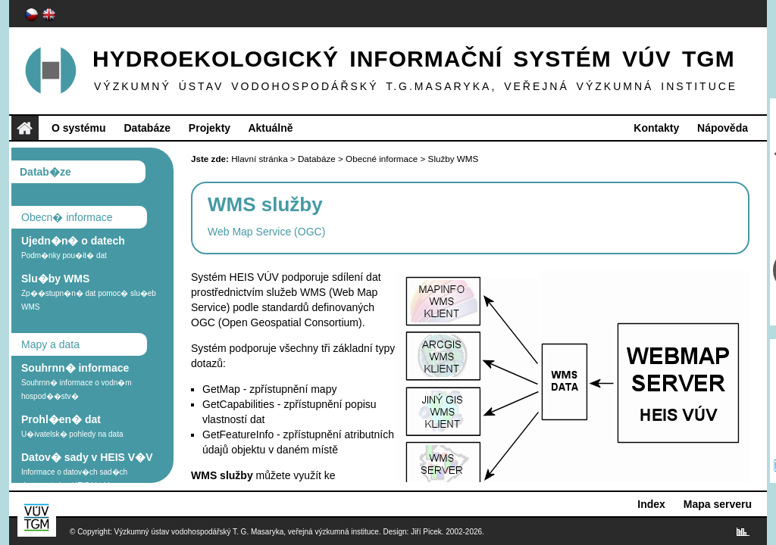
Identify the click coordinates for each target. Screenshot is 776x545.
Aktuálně (270, 128)
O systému (79, 128)
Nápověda (722, 128)
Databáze (147, 128)
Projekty (209, 128)
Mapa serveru (718, 504)
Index (651, 504)
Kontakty (656, 128)
